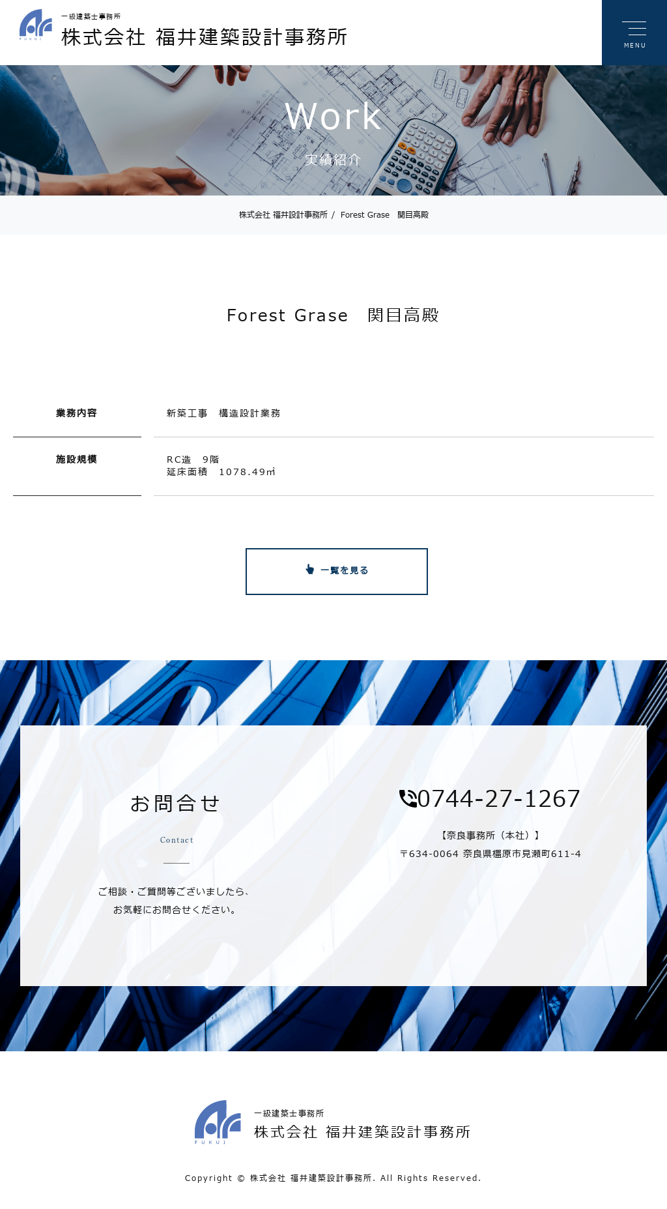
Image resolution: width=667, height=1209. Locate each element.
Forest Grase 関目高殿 (380, 215)
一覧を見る (344, 570)
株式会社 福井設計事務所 (283, 215)
